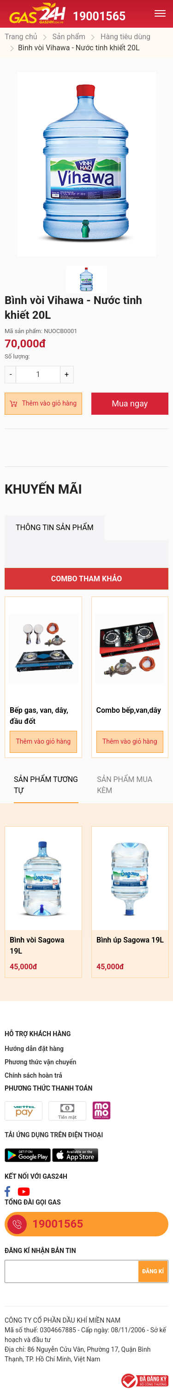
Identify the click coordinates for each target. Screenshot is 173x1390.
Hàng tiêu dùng (124, 36)
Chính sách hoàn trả (33, 1075)
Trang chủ (21, 36)
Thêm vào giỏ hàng (49, 403)
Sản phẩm (68, 36)
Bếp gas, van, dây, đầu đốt (39, 716)
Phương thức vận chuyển (40, 1062)
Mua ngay (130, 403)
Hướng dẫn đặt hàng (34, 1048)
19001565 (99, 16)
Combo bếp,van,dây (128, 710)
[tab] (55, 527)
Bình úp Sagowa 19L (130, 940)
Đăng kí (153, 1271)
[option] (86, 164)
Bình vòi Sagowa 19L (37, 945)
